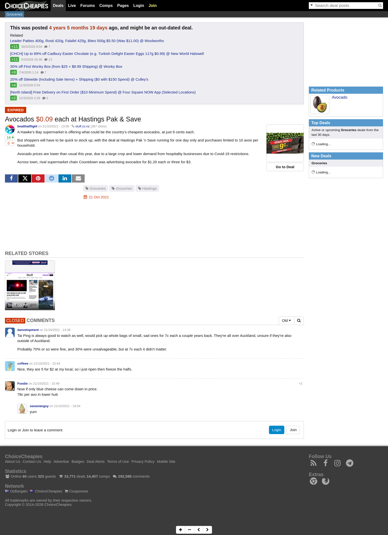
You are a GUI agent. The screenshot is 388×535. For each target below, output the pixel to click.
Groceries (14, 14)
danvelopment (28, 330)
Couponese (76, 491)
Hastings (147, 188)
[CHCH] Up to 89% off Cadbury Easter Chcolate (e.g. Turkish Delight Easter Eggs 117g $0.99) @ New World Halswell (107, 53)
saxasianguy (39, 406)
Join (152, 5)
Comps (106, 5)
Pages (123, 5)
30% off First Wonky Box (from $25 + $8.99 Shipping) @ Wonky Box (66, 66)
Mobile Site (166, 461)
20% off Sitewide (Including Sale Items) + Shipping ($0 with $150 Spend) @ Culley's (79, 79)
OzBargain (16, 491)
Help (47, 461)
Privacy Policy (142, 461)
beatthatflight (27, 126)
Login (138, 5)
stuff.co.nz (82, 126)
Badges (78, 461)
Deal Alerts (96, 461)
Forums (87, 5)
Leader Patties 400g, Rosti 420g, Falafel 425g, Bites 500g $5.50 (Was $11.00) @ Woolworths (87, 41)
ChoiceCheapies (46, 491)
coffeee (22, 363)
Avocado (339, 97)
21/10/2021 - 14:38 (57, 330)
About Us (12, 461)
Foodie (22, 383)
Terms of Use (118, 461)
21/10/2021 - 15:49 (46, 383)
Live (72, 5)
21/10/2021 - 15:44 (47, 363)
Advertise (61, 461)
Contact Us (32, 461)
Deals (58, 5)
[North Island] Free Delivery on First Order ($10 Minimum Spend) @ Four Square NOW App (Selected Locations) (103, 92)
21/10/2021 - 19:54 (67, 406)
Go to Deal (285, 167)
